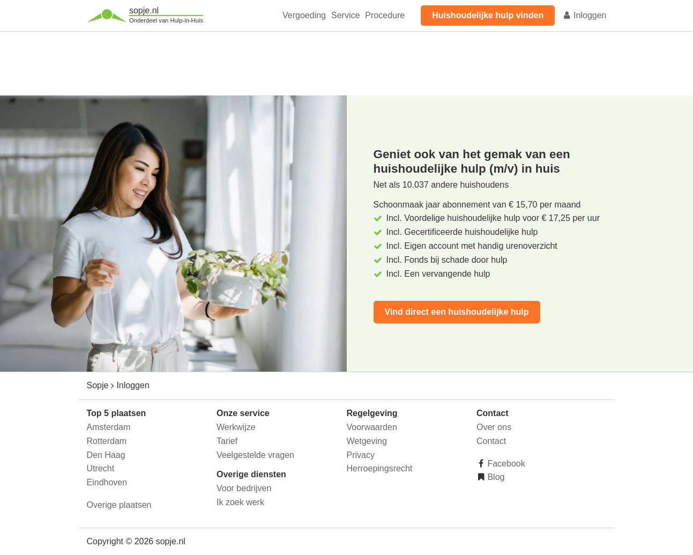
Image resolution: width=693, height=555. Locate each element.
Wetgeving (367, 441)
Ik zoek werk (240, 502)
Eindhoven (107, 482)
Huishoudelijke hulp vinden (487, 15)
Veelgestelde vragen (255, 455)
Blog (494, 477)
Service (345, 15)
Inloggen (585, 15)
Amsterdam (109, 427)
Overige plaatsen (119, 504)
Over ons (493, 427)
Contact (491, 441)
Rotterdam (107, 441)
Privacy (361, 455)
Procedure (385, 15)
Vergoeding (304, 15)
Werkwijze (236, 427)
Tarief (227, 441)
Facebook (505, 463)
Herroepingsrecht (380, 468)
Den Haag (106, 455)
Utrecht (101, 468)
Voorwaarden (372, 427)
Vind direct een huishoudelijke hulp (457, 311)
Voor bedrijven (244, 488)
